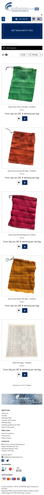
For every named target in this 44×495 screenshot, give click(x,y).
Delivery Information (8, 427)
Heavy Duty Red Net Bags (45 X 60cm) (22, 235)
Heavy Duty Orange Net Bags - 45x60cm (22, 171)
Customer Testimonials (9, 420)
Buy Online (21, 19)
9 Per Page (36, 54)
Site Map (4, 416)
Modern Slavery (6, 438)
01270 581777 (7, 455)
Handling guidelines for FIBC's (11, 425)
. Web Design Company (24, 493)
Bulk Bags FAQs (6, 418)
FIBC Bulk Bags (6, 422)
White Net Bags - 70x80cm (22, 363)
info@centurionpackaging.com (12, 457)
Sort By (25, 54)
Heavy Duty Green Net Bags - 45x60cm (22, 107)
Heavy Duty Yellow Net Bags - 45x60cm (22, 299)
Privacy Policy (6, 436)
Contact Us (5, 413)
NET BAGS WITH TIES (11, 44)
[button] (39, 19)
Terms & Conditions (8, 433)
